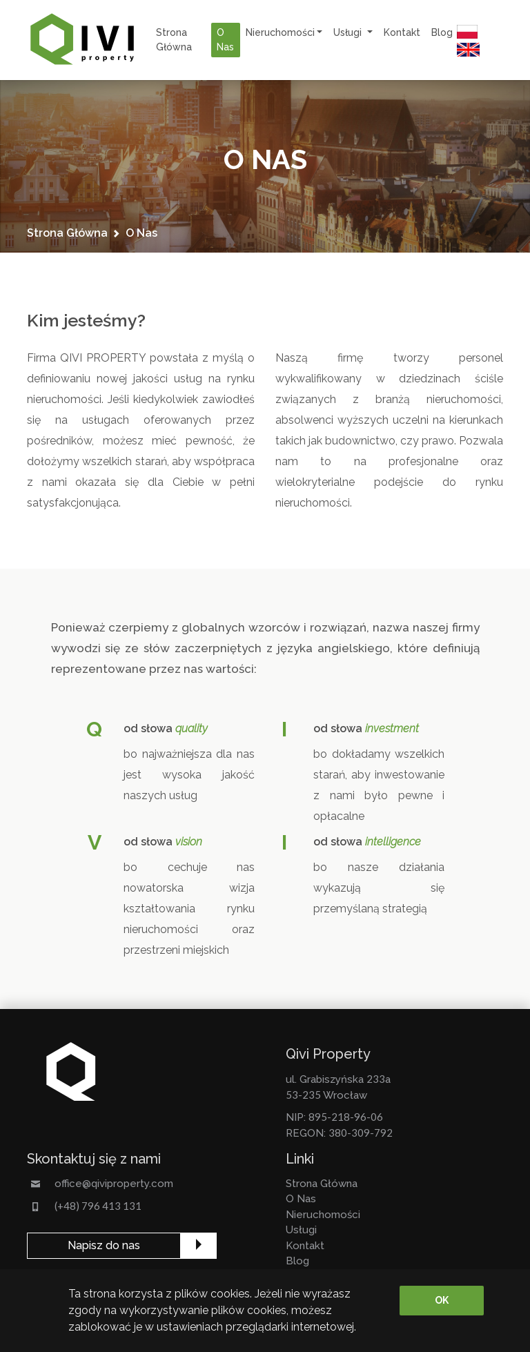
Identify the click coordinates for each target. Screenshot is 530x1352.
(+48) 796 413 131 (98, 1205)
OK (442, 1300)
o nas (225, 39)
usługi (301, 1230)
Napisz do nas (104, 1245)
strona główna (174, 39)
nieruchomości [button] (280, 32)
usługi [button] (348, 32)
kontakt (402, 32)
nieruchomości (323, 1214)
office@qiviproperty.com (114, 1183)
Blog (442, 32)
